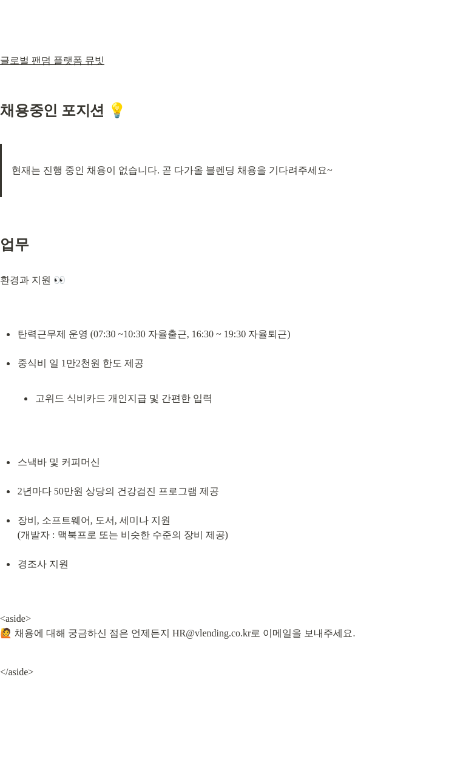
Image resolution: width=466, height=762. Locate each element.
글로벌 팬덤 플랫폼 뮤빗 (52, 60)
